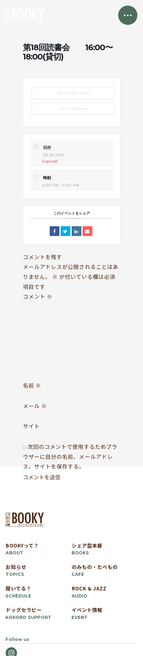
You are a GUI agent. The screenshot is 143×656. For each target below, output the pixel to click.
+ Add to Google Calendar (73, 93)
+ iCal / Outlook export (73, 108)
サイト (31, 426)
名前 (32, 385)
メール (35, 406)
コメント (38, 296)
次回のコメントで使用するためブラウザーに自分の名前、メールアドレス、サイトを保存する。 (70, 456)
